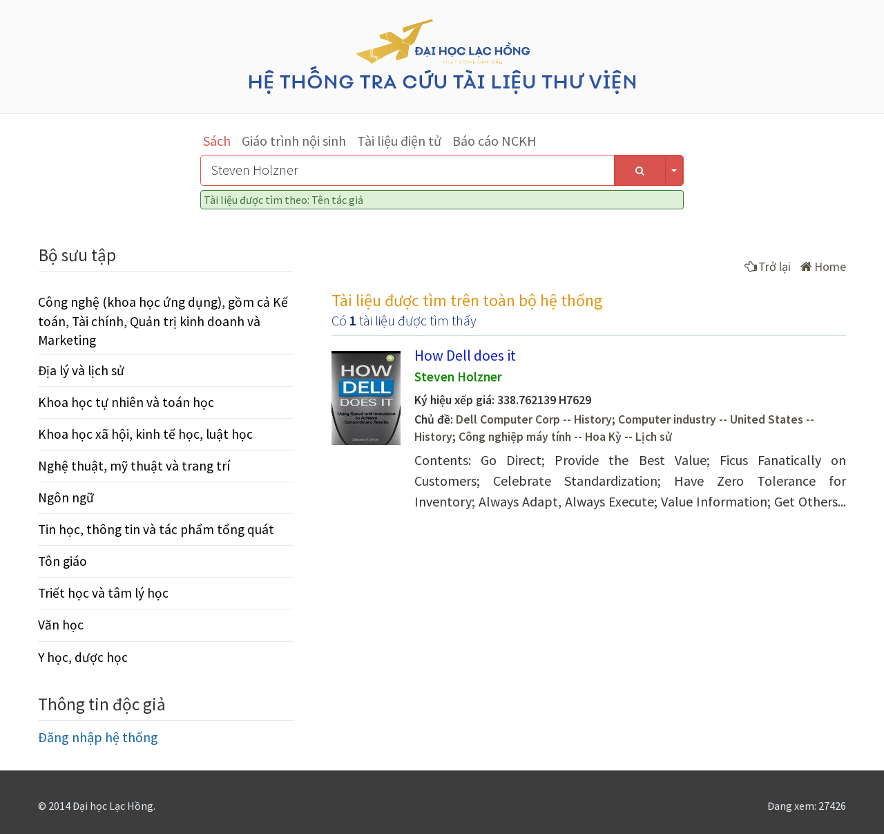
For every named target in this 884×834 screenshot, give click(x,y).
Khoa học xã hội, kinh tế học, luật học (145, 434)
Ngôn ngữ (66, 497)
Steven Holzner (458, 376)
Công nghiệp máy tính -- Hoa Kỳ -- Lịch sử (565, 436)
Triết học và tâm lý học (103, 593)
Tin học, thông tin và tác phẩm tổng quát (156, 529)
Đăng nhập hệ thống (98, 737)
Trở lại (767, 266)
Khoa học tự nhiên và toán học (126, 402)
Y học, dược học (83, 657)
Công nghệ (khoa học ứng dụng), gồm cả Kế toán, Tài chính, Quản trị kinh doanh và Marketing (163, 321)
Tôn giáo (62, 561)
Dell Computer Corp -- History (534, 419)
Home (823, 266)
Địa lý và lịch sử (81, 370)
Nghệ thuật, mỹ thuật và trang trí (134, 465)
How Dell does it (465, 355)
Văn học (61, 624)
